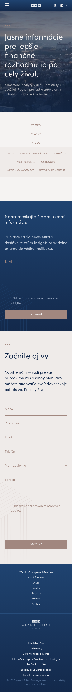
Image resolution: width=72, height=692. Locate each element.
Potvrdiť (36, 314)
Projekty (36, 593)
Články (36, 134)
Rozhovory (47, 162)
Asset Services (26, 162)
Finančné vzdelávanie (34, 153)
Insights (36, 588)
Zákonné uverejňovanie (36, 653)
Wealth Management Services (36, 572)
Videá (36, 142)
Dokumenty (36, 648)
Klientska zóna (36, 643)
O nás (36, 582)
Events (10, 153)
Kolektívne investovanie (36, 674)
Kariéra (36, 598)
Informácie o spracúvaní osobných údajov (36, 659)
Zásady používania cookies (36, 669)
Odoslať (36, 544)
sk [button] (61, 5)
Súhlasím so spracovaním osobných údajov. (35, 300)
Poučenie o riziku (36, 664)
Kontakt (36, 603)
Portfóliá (59, 153)
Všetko (36, 125)
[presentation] (34, 285)
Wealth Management (20, 170)
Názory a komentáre (52, 170)
